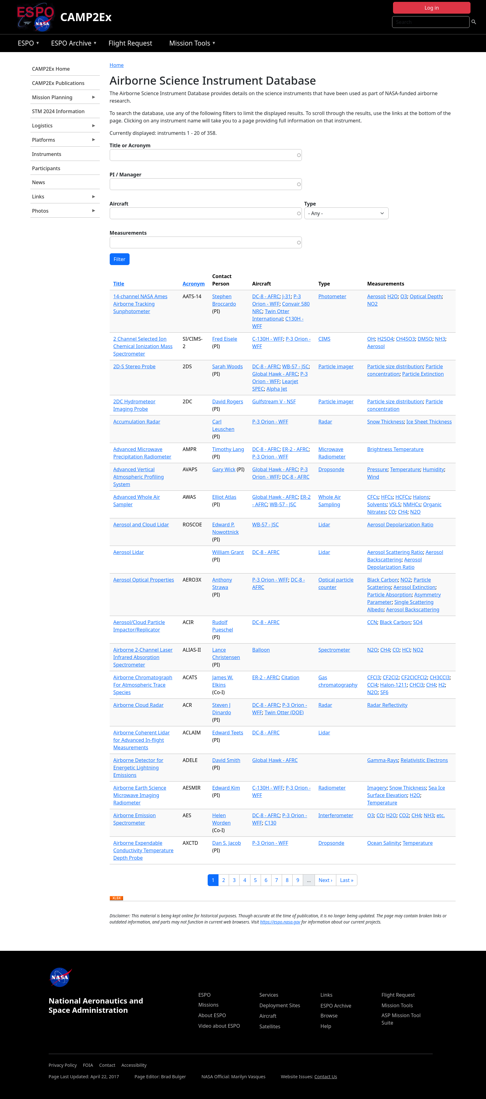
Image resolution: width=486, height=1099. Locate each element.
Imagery (377, 787)
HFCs (387, 497)
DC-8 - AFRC (266, 296)
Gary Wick (224, 469)
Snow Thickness (385, 421)
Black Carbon (382, 579)
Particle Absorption (389, 594)
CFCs (372, 497)
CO (391, 511)
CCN (372, 622)
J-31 (286, 296)
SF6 (384, 692)
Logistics (63, 127)
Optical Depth (426, 296)
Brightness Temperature (395, 449)
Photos (63, 212)
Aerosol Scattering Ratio (395, 552)
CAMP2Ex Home (51, 68)
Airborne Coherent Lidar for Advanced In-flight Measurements (141, 740)
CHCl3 (416, 684)
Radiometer (332, 787)
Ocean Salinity (383, 843)
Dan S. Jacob (226, 843)
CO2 (404, 815)
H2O (392, 296)
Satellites (269, 1026)
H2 (441, 684)
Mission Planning (63, 99)
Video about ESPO (219, 1025)
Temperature (405, 469)
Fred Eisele (224, 338)
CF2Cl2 (391, 677)
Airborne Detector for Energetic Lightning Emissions (138, 767)
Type (310, 203)
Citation (290, 677)
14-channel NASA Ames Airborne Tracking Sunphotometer (140, 304)
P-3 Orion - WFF (270, 421)
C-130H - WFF (267, 338)
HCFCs (402, 497)
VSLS (394, 504)
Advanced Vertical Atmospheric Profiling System (138, 477)
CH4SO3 (405, 338)
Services (268, 994)
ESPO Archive (72, 44)
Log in (432, 7)
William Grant (228, 552)
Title (118, 283)
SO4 (417, 622)
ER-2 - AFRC (295, 449)
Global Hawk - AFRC (275, 373)
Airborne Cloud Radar (138, 705)
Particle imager (336, 366)
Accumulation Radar (136, 421)
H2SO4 (385, 338)
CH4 (403, 511)
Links (63, 198)
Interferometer (335, 815)
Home (117, 65)
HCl (406, 649)
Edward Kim (226, 787)
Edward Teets (227, 732)
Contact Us (325, 1076)
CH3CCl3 (439, 677)
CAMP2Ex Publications (58, 83)
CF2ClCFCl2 (414, 677)
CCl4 (372, 684)
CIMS (324, 338)
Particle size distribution (395, 366)
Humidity (433, 469)
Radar (325, 421)
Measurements (128, 232)
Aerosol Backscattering (413, 609)
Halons (421, 497)
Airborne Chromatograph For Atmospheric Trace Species (142, 685)
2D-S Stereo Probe (134, 366)
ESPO (27, 44)
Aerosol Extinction (414, 587)
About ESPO (212, 1015)
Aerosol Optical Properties (143, 579)
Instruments (46, 154)
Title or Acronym (130, 145)
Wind (373, 476)
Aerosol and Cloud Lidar (141, 524)
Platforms (63, 141)
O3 (403, 296)
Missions (208, 1004)
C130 (270, 822)
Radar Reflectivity (387, 705)
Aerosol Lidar (128, 552)
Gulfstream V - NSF (274, 401)
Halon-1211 (393, 684)
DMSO (425, 338)
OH (371, 338)
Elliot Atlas (224, 497)
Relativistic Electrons (424, 760)
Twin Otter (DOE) (284, 712)
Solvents (377, 504)
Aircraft (119, 203)
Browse (329, 1015)
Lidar (324, 524)
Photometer (332, 296)
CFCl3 (373, 677)
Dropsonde (331, 469)
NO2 (372, 303)
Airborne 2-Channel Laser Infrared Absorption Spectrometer (143, 657)
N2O (415, 511)
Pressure (377, 469)
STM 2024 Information (58, 111)
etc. (441, 815)
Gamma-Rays (382, 760)
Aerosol (376, 296)
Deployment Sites (279, 1005)
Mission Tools (191, 44)
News (38, 182)
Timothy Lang (228, 449)
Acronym (194, 283)
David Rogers (227, 401)
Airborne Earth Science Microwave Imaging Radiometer (139, 795)
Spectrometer (334, 649)
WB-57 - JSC (295, 366)
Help (325, 1026)
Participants (46, 168)
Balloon (261, 649)
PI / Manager (126, 174)
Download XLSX (116, 898)
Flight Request (130, 43)
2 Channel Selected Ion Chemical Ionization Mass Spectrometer (143, 346)
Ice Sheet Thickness (429, 421)
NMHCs (411, 504)
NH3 (440, 338)
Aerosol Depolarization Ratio (400, 524)
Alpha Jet (277, 388)
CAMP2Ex (86, 16)
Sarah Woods (227, 366)
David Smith (226, 760)
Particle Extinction (423, 373)
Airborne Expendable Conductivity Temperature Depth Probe (143, 850)
